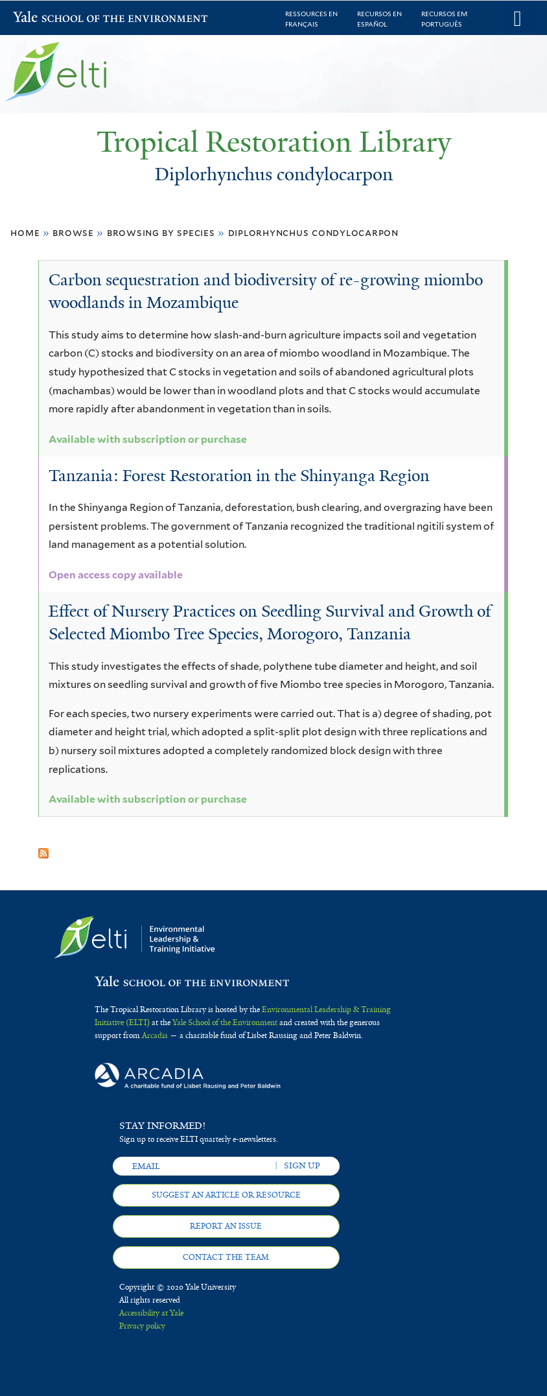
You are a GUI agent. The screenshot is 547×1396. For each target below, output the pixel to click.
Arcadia (155, 1035)
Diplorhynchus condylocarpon (313, 232)
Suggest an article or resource (226, 1195)
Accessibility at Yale (151, 1313)
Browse (73, 232)
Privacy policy (142, 1326)
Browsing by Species (161, 232)
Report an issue (226, 1226)
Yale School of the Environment (46, 18)
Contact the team (226, 1257)
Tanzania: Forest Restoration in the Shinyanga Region (239, 475)
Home (25, 232)
